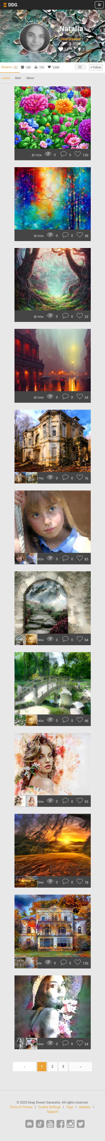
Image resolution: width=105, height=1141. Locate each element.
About (30, 78)
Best (18, 78)
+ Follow (96, 67)
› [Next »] (80, 1066)
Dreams (9, 67)
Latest (6, 78)
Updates (85, 1107)
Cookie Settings (49, 1107)
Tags (69, 1107)
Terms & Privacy (21, 1107)
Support (52, 1112)
